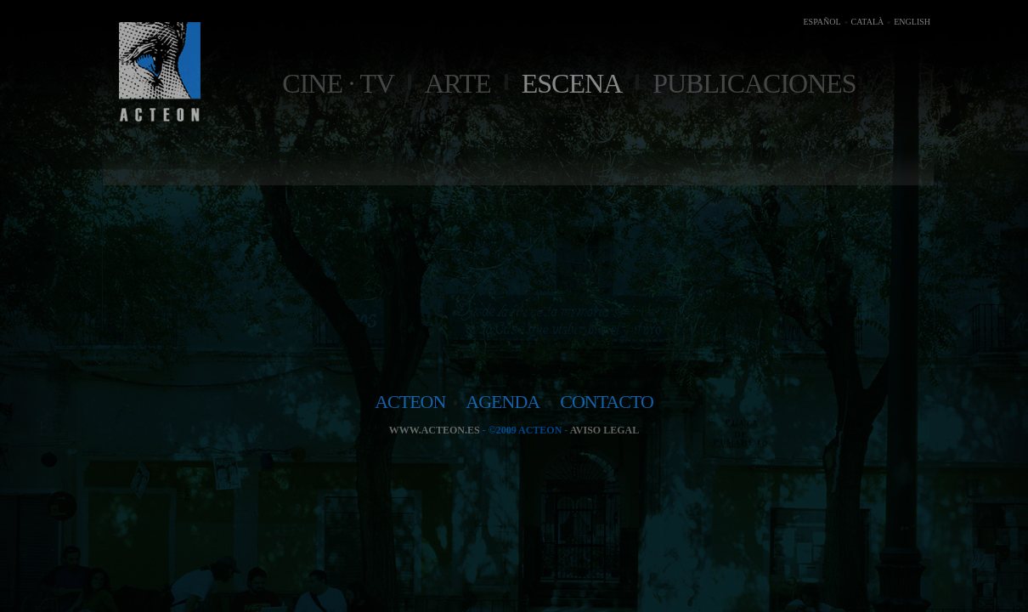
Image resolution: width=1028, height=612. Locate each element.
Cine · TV (338, 83)
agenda (502, 401)
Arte (458, 83)
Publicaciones (754, 83)
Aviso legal (604, 430)
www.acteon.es (434, 430)
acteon (410, 401)
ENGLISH (912, 21)
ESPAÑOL (821, 21)
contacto (606, 401)
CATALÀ (867, 21)
